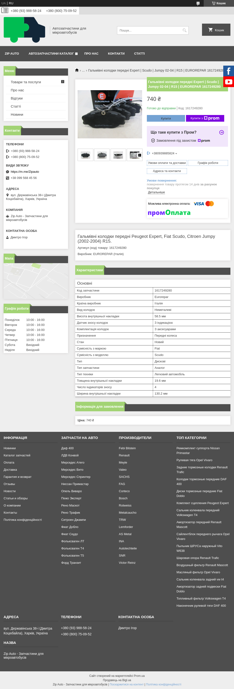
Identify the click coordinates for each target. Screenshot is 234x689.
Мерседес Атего (72, 462)
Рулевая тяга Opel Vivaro (194, 460)
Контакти (116, 53)
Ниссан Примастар (74, 484)
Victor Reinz (127, 562)
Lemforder (126, 527)
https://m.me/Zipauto (25, 171)
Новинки (10, 448)
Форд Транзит (71, 562)
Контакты (10, 512)
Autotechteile (128, 548)
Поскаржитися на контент (127, 684)
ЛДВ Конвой (70, 455)
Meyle (123, 462)
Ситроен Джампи (73, 520)
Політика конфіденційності (23, 520)
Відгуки (17, 98)
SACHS (124, 477)
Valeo (123, 469)
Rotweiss (125, 505)
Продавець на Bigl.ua (117, 680)
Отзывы (9, 484)
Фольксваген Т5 (72, 555)
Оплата (9, 462)
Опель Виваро (71, 491)
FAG (122, 484)
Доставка (10, 469)
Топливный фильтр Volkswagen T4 (201, 598)
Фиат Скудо (69, 534)
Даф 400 (67, 448)
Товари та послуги (26, 82)
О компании (12, 505)
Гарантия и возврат (18, 477)
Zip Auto (12, 53)
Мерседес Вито (72, 469)
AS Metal (125, 534)
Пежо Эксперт (71, 498)
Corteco (124, 491)
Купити (166, 118)
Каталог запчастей (17, 455)
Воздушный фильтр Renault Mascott (202, 565)
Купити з (205, 118)
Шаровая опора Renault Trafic (197, 558)
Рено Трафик (70, 512)
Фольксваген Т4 (72, 548)
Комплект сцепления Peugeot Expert (202, 503)
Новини (17, 114)
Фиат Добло (69, 527)
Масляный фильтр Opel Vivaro (198, 572)
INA (121, 541)
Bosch (123, 498)
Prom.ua (139, 676)
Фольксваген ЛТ (72, 541)
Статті (139, 53)
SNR (122, 555)
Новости (10, 491)
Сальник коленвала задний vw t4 (200, 579)
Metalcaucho (128, 512)
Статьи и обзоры (16, 498)
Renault (124, 455)
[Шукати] (184, 30)
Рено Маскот (70, 505)
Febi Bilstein (127, 448)
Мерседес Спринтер (75, 477)
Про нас (91, 53)
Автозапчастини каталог (51, 53)
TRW (122, 520)
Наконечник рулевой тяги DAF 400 (201, 605)
